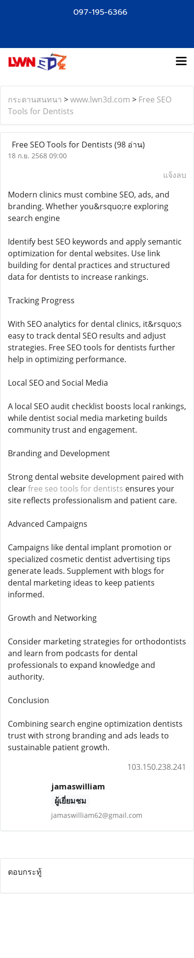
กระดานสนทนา (35, 99)
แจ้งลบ (174, 175)
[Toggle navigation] (181, 62)
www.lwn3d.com (100, 99)
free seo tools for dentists (75, 488)
